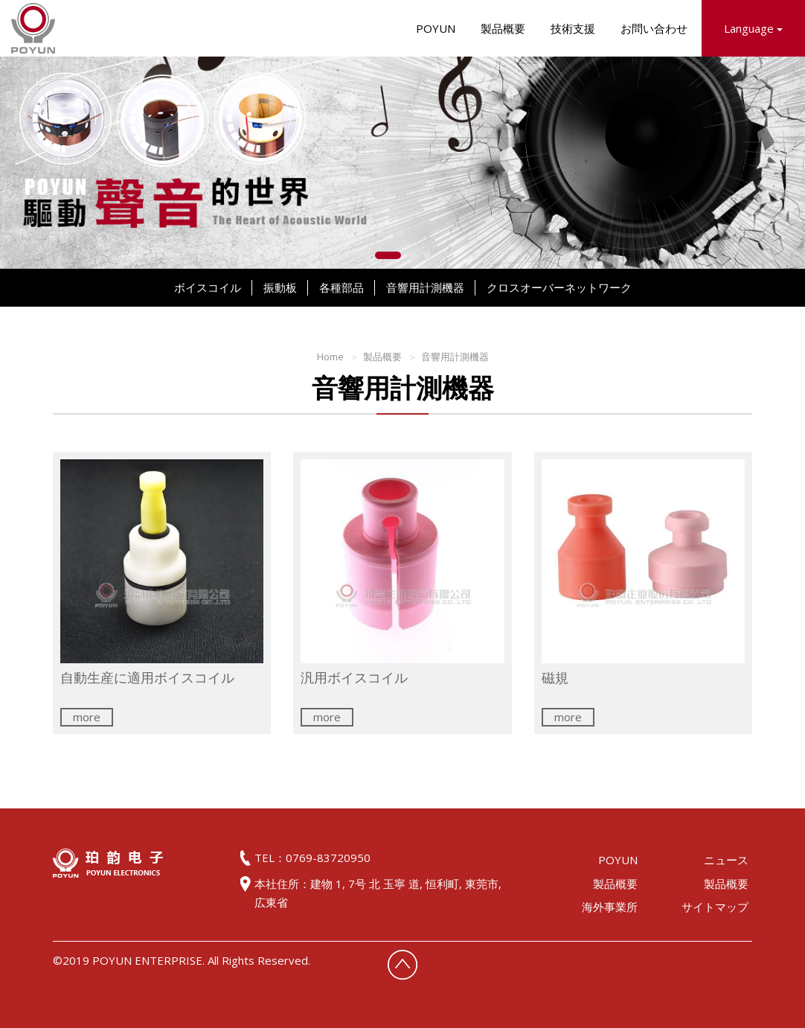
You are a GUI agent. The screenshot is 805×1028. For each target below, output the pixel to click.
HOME (33, 28)
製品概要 (503, 28)
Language (753, 28)
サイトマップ (714, 906)
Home (330, 356)
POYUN (435, 28)
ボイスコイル (207, 287)
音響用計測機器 (425, 287)
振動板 (280, 287)
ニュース (726, 859)
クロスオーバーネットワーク (559, 287)
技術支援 (573, 28)
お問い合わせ (653, 28)
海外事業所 (610, 906)
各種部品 (341, 287)
